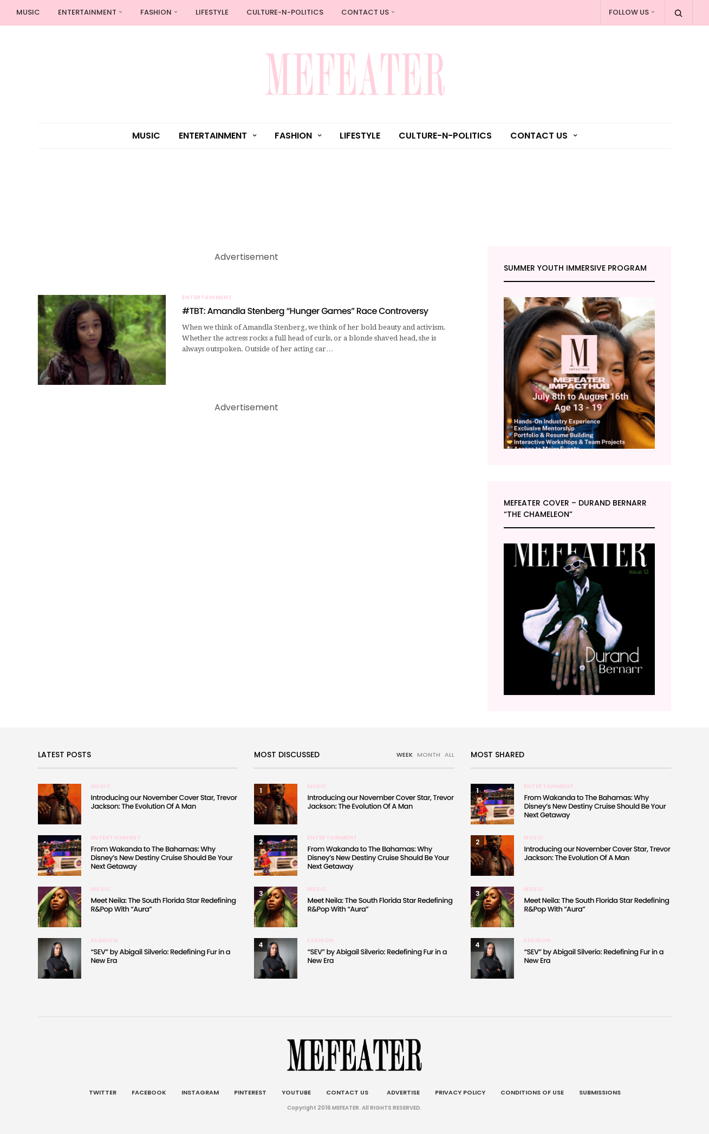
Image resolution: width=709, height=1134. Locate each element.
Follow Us (629, 12)
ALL (449, 754)
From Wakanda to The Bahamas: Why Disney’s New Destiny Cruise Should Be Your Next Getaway (162, 857)
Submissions (600, 1092)
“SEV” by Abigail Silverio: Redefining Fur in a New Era (160, 956)
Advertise (401, 1092)
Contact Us (365, 12)
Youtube (296, 1092)
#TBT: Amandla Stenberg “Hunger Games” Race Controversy (305, 311)
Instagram (200, 1092)
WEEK (404, 754)
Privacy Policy (460, 1092)
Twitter (102, 1092)
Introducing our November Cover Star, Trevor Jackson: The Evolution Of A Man (164, 801)
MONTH (428, 754)
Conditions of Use (532, 1092)
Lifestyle (212, 12)
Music (28, 12)
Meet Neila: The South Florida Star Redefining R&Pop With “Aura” (163, 904)
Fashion (156, 12)
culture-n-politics (284, 12)
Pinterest (250, 1092)
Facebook (149, 1092)
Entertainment (87, 12)
